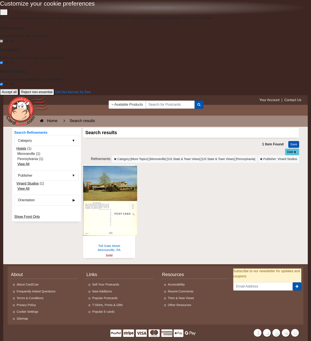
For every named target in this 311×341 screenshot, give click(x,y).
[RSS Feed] (295, 332)
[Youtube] (276, 332)
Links (91, 274)
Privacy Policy (26, 305)
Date (291, 152)
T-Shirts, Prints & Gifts (107, 305)
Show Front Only (27, 216)
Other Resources (179, 305)
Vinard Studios (27, 183)
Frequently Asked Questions (36, 291)
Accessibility (176, 284)
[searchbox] (170, 105)
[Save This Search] (293, 144)
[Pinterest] (285, 332)
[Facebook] (257, 332)
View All (23, 164)
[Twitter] (266, 332)
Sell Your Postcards (105, 284)
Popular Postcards (105, 298)
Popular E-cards (103, 311)
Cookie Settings (27, 311)
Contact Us (292, 100)
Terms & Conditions (30, 298)
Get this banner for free (73, 92)
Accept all (9, 92)
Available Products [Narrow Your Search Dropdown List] (127, 104)
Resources (173, 274)
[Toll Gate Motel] (109, 209)
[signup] (297, 286)
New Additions (102, 291)
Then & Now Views (181, 298)
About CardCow (28, 284)
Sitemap (22, 318)
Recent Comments (181, 291)
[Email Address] (263, 286)
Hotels (21, 148)
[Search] (199, 105)
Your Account (269, 100)
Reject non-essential (36, 92)
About (17, 274)
